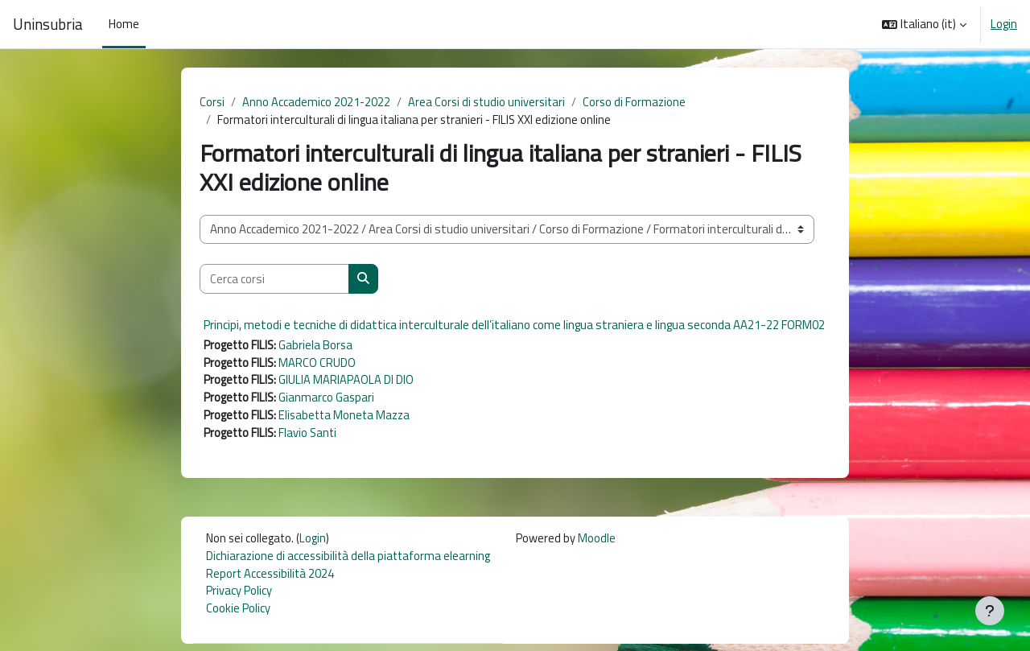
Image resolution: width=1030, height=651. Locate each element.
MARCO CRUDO (319, 364)
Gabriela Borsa (318, 345)
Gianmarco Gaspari (329, 400)
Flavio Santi (310, 436)
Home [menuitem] (124, 23)
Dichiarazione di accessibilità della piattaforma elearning (350, 560)
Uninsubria (48, 24)
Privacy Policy (239, 596)
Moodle (601, 542)
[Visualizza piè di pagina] (989, 610)
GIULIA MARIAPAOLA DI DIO (348, 382)
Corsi (212, 102)
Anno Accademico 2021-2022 (317, 102)
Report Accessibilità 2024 (271, 578)
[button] (924, 24)
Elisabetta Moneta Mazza (349, 418)
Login (1004, 24)
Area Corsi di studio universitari (490, 102)
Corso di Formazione (640, 102)
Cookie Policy (238, 614)
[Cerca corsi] (274, 280)
